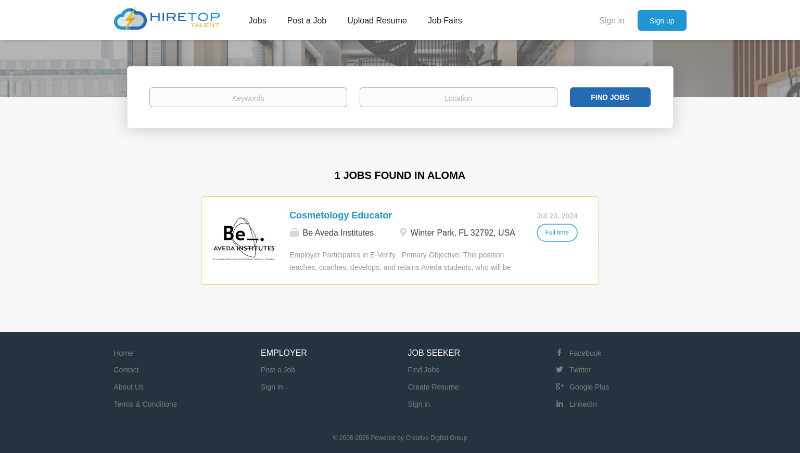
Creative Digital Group (436, 438)
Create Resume (433, 387)
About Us (129, 387)
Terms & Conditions (145, 404)
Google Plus (589, 387)
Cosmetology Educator (340, 215)
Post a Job (278, 370)
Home (123, 353)
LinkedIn (583, 404)
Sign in (612, 20)
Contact (126, 370)
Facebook (585, 353)
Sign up (662, 21)
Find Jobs (610, 97)
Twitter (580, 370)
